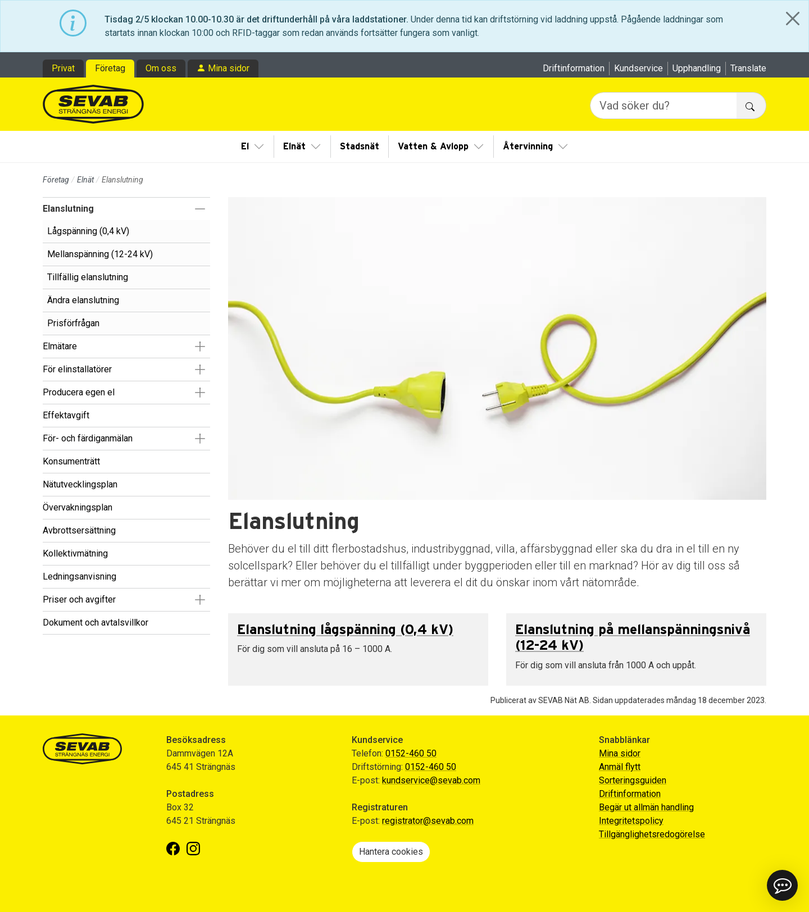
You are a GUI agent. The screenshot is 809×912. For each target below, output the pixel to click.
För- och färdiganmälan (88, 438)
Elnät (294, 146)
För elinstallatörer (77, 369)
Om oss (161, 68)
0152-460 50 (411, 753)
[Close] (792, 19)
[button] (199, 209)
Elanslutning (68, 208)
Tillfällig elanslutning (87, 277)
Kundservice (638, 68)
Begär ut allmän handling (646, 807)
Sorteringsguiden (632, 780)
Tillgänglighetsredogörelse (652, 834)
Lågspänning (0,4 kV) (88, 231)
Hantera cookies (391, 851)
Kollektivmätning (75, 553)
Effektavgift (66, 415)
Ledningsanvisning (79, 576)
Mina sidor (228, 68)
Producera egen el (79, 392)
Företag (110, 68)
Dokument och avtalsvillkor (95, 622)
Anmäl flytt (619, 766)
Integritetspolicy (631, 820)
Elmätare (60, 346)
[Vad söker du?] (663, 105)
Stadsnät (359, 146)
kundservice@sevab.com (431, 780)
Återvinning (528, 146)
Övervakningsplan (77, 507)
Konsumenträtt (71, 461)
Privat (63, 68)
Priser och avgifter (79, 599)
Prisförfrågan (73, 323)
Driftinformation (574, 68)
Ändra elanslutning (83, 300)
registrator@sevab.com (428, 820)
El (245, 146)
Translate (748, 68)
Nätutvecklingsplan (80, 484)
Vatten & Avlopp (433, 146)
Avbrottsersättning (79, 530)
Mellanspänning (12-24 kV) (100, 254)
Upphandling (696, 68)
